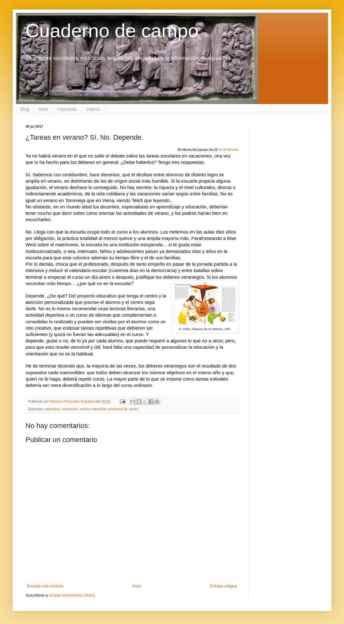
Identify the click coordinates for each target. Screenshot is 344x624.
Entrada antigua (223, 586)
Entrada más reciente (45, 586)
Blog (24, 109)
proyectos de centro (123, 409)
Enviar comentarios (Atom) (72, 595)
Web (43, 109)
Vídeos (93, 109)
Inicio (136, 586)
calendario (52, 409)
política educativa (93, 409)
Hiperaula (67, 109)
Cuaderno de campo (112, 30)
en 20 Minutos (229, 149)
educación (70, 409)
